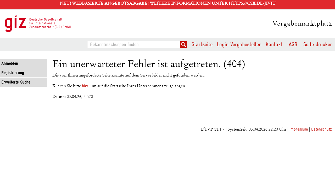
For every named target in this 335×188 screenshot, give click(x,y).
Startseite (202, 44)
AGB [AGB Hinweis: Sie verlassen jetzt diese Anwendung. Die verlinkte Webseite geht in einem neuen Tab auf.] (293, 44)
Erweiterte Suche (15, 82)
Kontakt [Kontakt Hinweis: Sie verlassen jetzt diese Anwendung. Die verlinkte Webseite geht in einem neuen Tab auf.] (274, 44)
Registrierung (12, 72)
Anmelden (9, 63)
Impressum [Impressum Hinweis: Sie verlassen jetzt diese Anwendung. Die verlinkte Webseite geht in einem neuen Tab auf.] (298, 129)
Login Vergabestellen (239, 44)
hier (85, 86)
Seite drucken (318, 44)
